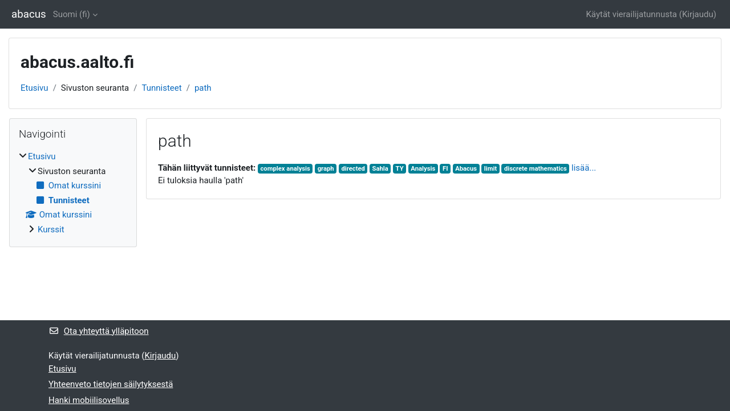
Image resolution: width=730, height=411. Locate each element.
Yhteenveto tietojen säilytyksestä (110, 384)
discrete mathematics (535, 168)
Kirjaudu (697, 14)
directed (352, 168)
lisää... (583, 168)
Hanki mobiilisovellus (88, 400)
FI (445, 168)
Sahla (380, 168)
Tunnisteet (161, 88)
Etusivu (34, 88)
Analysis (423, 168)
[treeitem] (73, 193)
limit (490, 168)
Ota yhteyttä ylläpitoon (98, 331)
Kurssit (51, 229)
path (203, 88)
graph (326, 168)
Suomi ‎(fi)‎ (71, 14)
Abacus (466, 168)
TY (400, 168)
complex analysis (285, 168)
